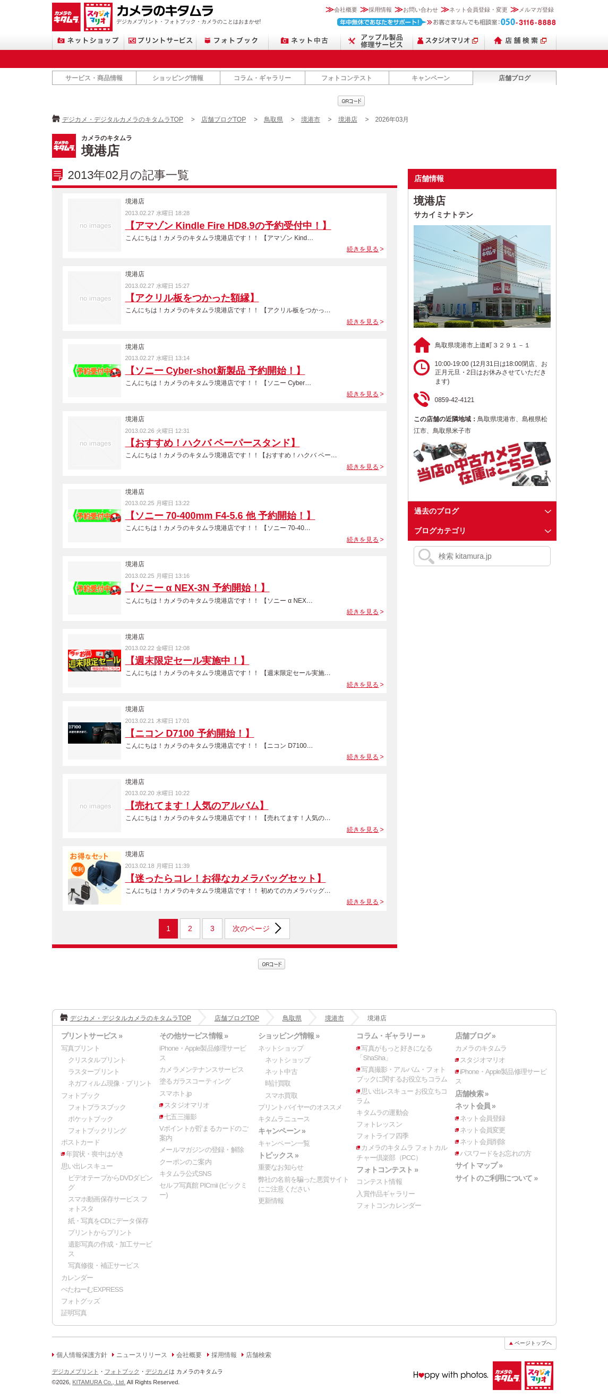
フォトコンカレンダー (388, 1205)
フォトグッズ (80, 1301)
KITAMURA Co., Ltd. (98, 1382)
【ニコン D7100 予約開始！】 (189, 733)
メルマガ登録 (536, 9)
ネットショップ (88, 40)
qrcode (351, 101)
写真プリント (80, 1048)
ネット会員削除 (483, 1142)
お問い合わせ (420, 9)
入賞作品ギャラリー (385, 1194)
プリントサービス (160, 40)
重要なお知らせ (281, 1167)
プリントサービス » (92, 1036)
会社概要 (345, 9)
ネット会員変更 (483, 1130)
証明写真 (74, 1313)
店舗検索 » (472, 1093)
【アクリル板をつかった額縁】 (192, 298)
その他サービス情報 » (193, 1036)
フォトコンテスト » (387, 1169)
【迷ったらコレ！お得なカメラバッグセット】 (225, 878)
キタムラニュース (284, 1119)
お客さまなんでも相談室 (446, 22)
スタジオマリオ (98, 17)
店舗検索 (520, 40)
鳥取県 (273, 119)
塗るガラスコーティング (194, 1081)
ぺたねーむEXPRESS (92, 1289)
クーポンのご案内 (185, 1162)
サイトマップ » (478, 1165)
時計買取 (278, 1083)
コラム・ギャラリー (262, 78)
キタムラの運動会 (382, 1112)
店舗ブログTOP (223, 119)
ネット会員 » (475, 1106)
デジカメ (157, 1371)
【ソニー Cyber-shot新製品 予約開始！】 (215, 370)
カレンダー (77, 1278)
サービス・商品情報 (94, 78)
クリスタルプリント (97, 1060)
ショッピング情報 (177, 78)
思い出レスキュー (87, 1166)
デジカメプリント (75, 1371)
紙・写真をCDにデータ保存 (108, 1221)
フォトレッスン (379, 1124)
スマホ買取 (281, 1095)
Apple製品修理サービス (377, 40)
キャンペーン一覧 (284, 1143)
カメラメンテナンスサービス (201, 1069)
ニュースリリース (141, 1355)
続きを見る (363, 249)
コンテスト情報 (379, 1182)
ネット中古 (305, 40)
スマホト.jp (175, 1093)
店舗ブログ (514, 78)
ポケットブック (91, 1119)
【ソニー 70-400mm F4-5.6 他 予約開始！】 (220, 515)
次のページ (251, 928)
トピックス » (278, 1155)
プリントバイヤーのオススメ (300, 1107)
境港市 (310, 119)
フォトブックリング (97, 1131)
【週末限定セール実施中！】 (187, 660)
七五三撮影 (180, 1117)
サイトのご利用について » (496, 1178)
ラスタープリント (94, 1072)
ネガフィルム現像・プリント (110, 1083)
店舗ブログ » (475, 1036)
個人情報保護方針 (81, 1355)
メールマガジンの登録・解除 (201, 1150)
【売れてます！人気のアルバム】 (197, 805)
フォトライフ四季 (382, 1136)
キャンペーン (431, 78)
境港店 (347, 119)
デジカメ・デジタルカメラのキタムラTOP (122, 119)
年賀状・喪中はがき (95, 1154)
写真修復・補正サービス (103, 1265)
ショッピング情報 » (289, 1036)
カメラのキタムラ (66, 17)
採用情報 (380, 9)
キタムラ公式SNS (185, 1174)
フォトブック (232, 40)
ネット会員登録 (483, 1118)
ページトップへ (533, 1343)
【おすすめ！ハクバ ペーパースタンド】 (212, 443)
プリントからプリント (100, 1233)
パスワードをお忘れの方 (495, 1153)
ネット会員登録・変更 (478, 9)
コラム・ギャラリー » (390, 1036)
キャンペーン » (281, 1131)
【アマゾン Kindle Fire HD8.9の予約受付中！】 (228, 225)
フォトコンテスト (346, 78)
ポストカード (80, 1142)
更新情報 (271, 1201)
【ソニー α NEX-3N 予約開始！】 (197, 588)
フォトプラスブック (97, 1107)
